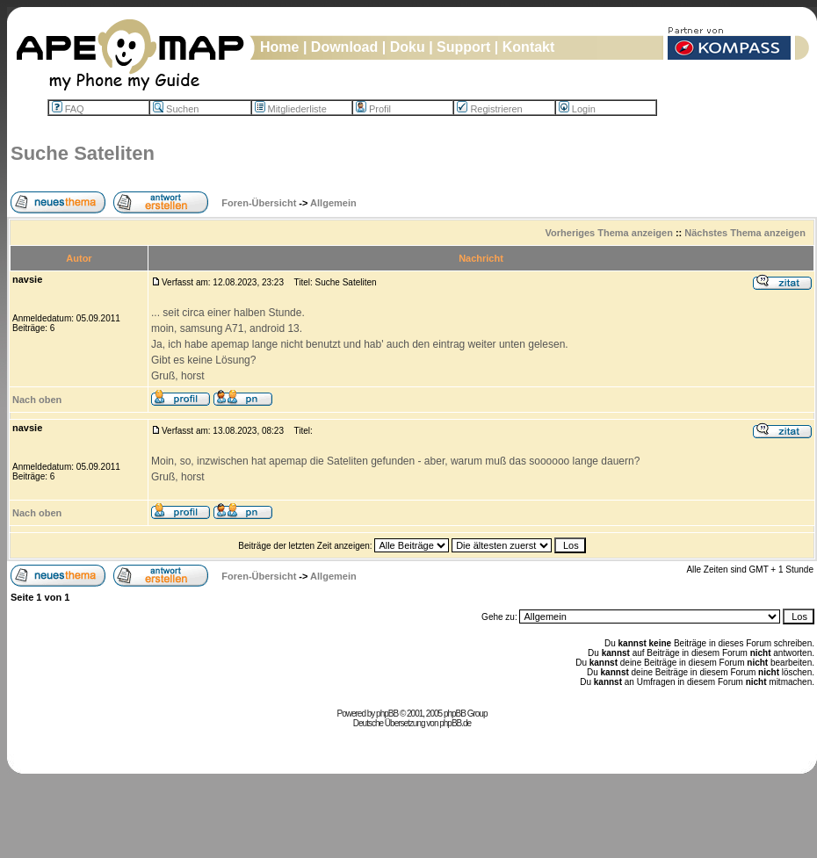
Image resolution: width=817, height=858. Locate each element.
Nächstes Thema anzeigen (745, 232)
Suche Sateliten (83, 153)
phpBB (387, 713)
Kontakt (528, 47)
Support (463, 47)
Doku (407, 47)
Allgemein (333, 203)
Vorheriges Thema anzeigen (609, 232)
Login (577, 109)
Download (344, 47)
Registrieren (489, 109)
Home (279, 47)
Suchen (176, 109)
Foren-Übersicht (258, 203)
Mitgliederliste (291, 109)
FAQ (68, 109)
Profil (373, 109)
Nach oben (36, 399)
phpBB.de (455, 723)
